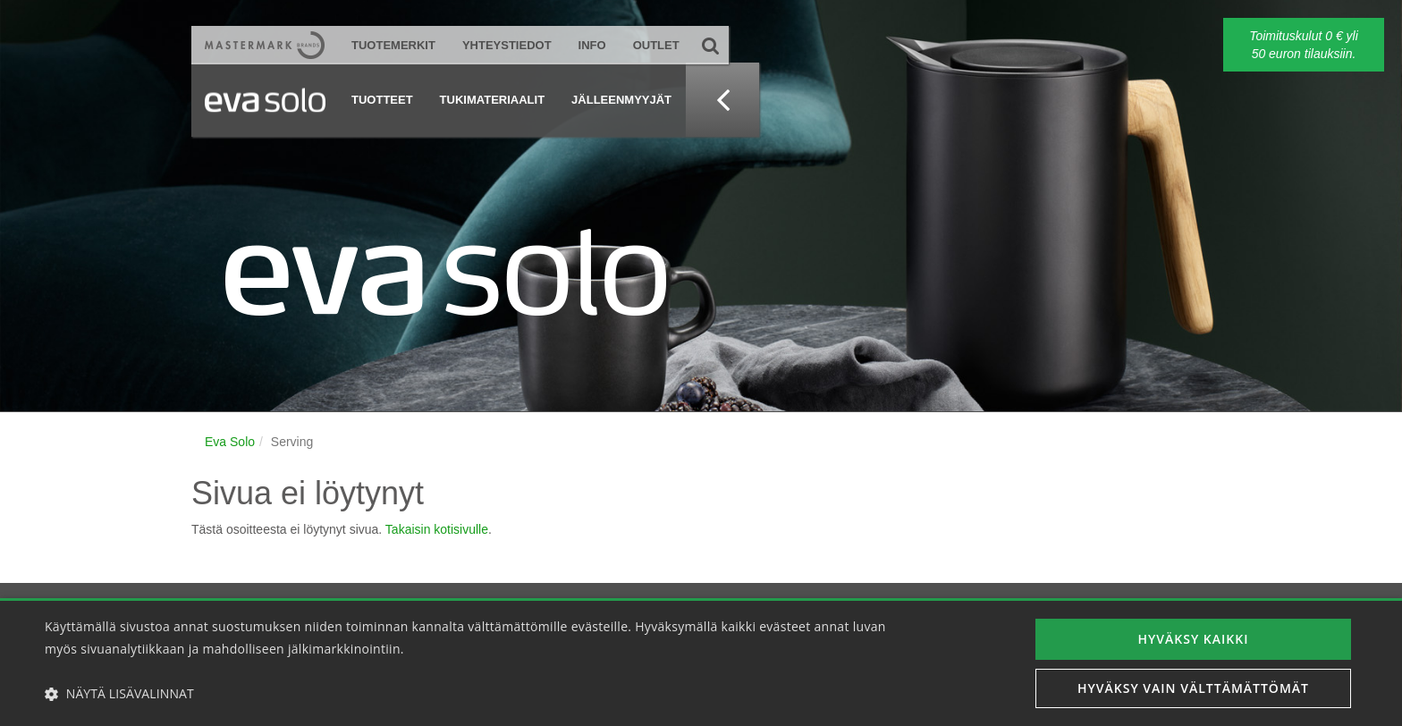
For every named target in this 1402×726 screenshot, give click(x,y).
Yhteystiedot (507, 45)
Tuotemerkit (393, 45)
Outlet (656, 45)
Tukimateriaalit (492, 99)
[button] (471, 694)
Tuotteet (382, 99)
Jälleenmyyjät (621, 99)
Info (592, 45)
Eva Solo (230, 442)
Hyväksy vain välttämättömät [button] (1193, 688)
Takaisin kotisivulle (436, 529)
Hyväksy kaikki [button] (1193, 638)
